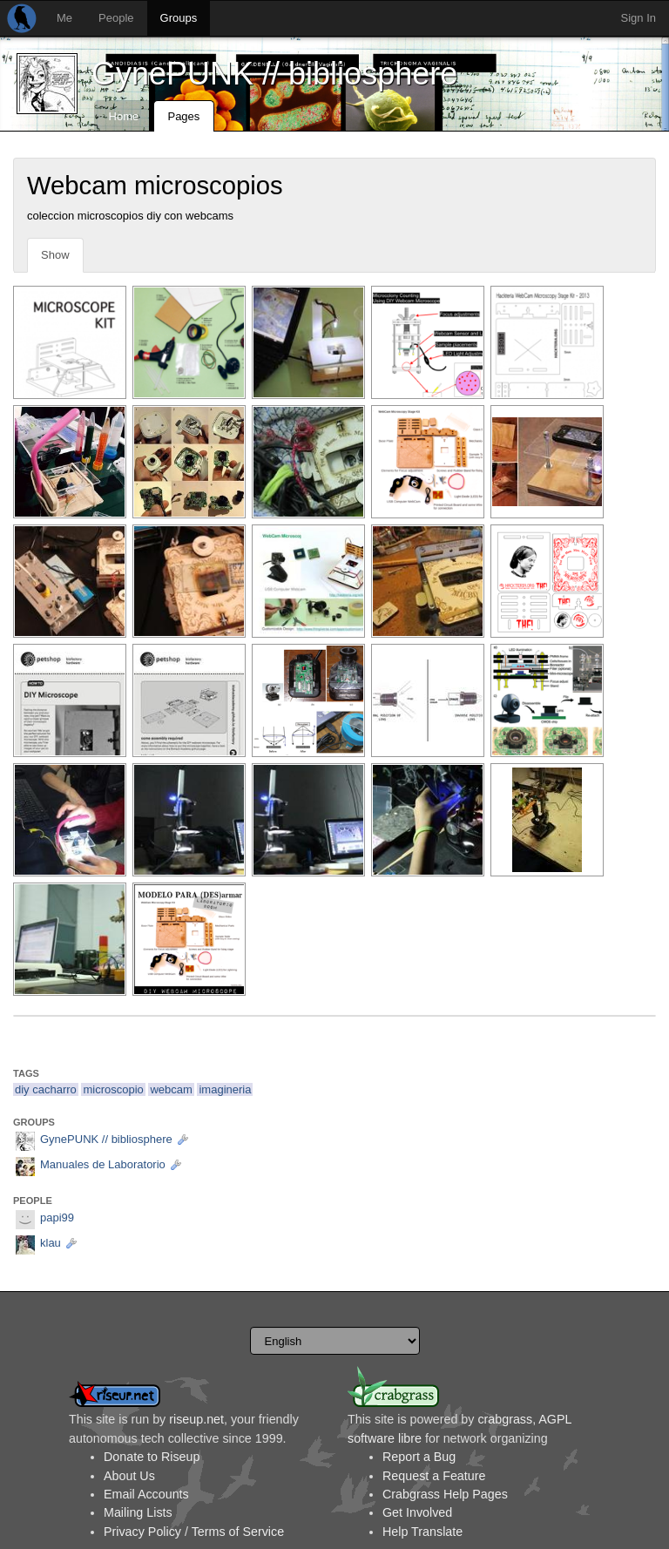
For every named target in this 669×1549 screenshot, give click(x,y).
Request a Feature (433, 1476)
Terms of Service (238, 1532)
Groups (179, 17)
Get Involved (417, 1512)
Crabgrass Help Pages (445, 1494)
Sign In (638, 17)
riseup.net (196, 1419)
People (115, 17)
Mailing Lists (138, 1512)
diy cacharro (46, 1089)
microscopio (113, 1089)
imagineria (225, 1089)
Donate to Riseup (151, 1457)
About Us (129, 1476)
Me (64, 17)
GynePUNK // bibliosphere (274, 73)
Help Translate (422, 1532)
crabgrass (504, 1419)
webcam (171, 1089)
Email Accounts (146, 1494)
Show (55, 254)
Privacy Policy (142, 1532)
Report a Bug (419, 1457)
